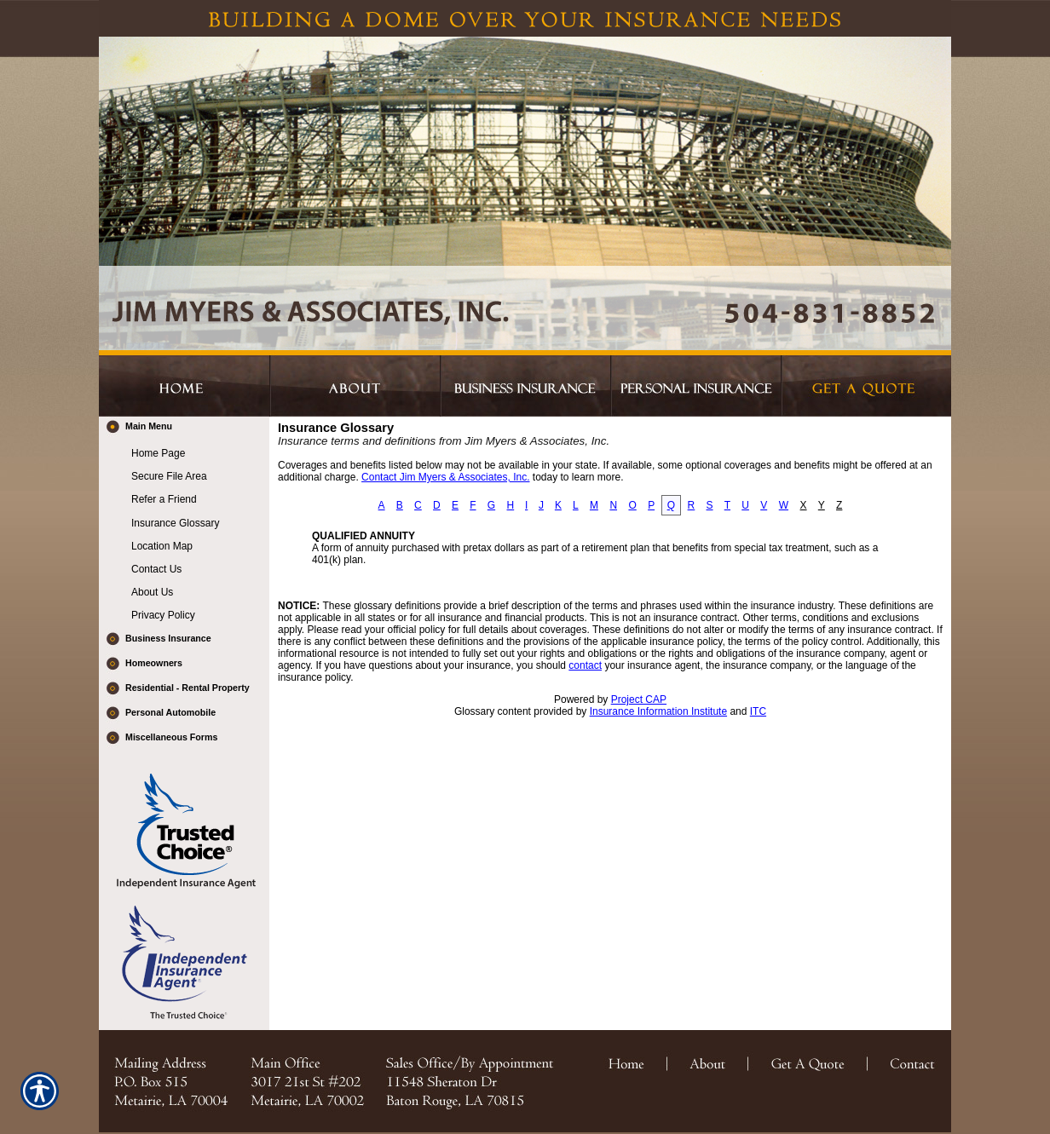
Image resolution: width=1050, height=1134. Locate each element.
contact (585, 665)
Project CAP (638, 699)
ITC (758, 711)
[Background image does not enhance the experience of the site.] (184, 429)
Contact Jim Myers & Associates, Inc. (445, 477)
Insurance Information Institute (658, 711)
